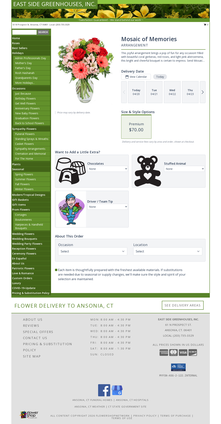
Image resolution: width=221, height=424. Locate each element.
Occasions (18, 88)
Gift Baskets (20, 199)
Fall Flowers (22, 184)
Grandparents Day (26, 78)
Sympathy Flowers (24, 129)
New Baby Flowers (26, 113)
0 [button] (206, 24)
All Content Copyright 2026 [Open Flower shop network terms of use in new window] (72, 415)
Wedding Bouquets (24, 239)
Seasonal (18, 169)
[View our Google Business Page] (117, 395)
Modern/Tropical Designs (28, 195)
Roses (16, 43)
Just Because (23, 93)
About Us (18, 263)
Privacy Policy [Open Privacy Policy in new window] (145, 415)
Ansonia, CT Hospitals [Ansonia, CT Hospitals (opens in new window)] (132, 400)
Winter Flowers (24, 189)
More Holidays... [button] (25, 83)
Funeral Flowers (25, 134)
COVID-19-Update (23, 288)
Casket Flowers (24, 144)
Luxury (16, 283)
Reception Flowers (24, 248)
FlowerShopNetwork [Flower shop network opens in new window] (113, 415)
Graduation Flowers (27, 118)
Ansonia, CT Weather (89, 406)
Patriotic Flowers (23, 268)
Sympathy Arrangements (30, 148)
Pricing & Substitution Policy (31, 293)
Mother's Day (23, 63)
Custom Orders (22, 278)
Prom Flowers (21, 209)
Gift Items (19, 204)
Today (160, 76)
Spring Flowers (24, 174)
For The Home (24, 158)
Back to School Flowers (29, 123)
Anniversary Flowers (27, 108)
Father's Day (23, 68)
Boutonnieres (23, 219)
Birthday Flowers (25, 98)
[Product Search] (24, 32)
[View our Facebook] (104, 395)
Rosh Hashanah (24, 73)
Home (16, 38)
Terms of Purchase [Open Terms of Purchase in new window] (175, 415)
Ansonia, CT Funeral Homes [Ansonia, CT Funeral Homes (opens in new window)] (92, 400)
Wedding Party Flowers (27, 243)
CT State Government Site (127, 406)
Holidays (17, 53)
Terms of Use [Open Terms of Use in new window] (122, 418)
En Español (19, 258)
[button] (178, 367)
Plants (16, 164)
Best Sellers (19, 48)
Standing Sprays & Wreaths (31, 139)
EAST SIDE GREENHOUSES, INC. (54, 4)
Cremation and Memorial (30, 153)
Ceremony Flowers (24, 253)
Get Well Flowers (25, 103)
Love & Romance (23, 273)
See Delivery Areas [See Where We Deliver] (183, 305)
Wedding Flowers (23, 234)
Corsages (21, 214)
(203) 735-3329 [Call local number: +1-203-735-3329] (63, 24)
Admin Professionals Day (30, 58)
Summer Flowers (25, 179)
